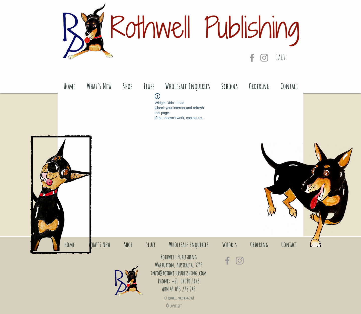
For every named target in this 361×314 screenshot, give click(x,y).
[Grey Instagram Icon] (264, 57)
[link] (287, 57)
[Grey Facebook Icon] (252, 57)
